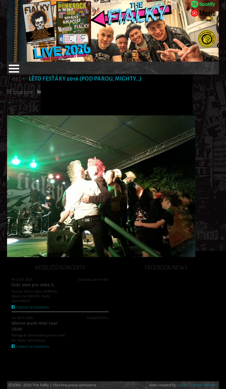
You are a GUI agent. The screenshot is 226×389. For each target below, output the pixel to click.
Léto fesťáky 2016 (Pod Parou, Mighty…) (81, 79)
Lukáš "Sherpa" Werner (197, 385)
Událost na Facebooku (30, 307)
